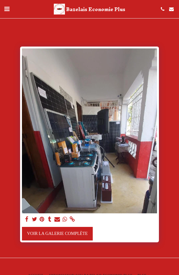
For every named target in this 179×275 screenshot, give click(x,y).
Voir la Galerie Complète (57, 233)
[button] (7, 8)
